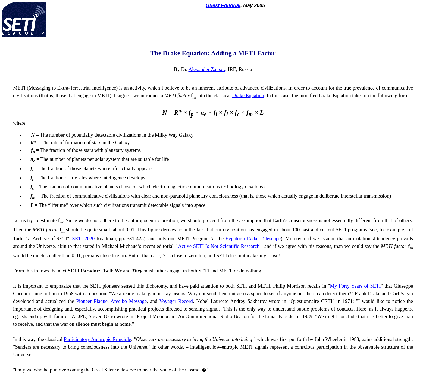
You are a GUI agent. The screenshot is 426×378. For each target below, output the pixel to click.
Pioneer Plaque (91, 301)
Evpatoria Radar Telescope (253, 238)
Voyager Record (176, 301)
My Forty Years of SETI (355, 286)
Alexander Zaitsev (206, 69)
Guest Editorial (223, 5)
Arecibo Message (129, 301)
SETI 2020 (83, 238)
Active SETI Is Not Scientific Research (218, 246)
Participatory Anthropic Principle (97, 339)
